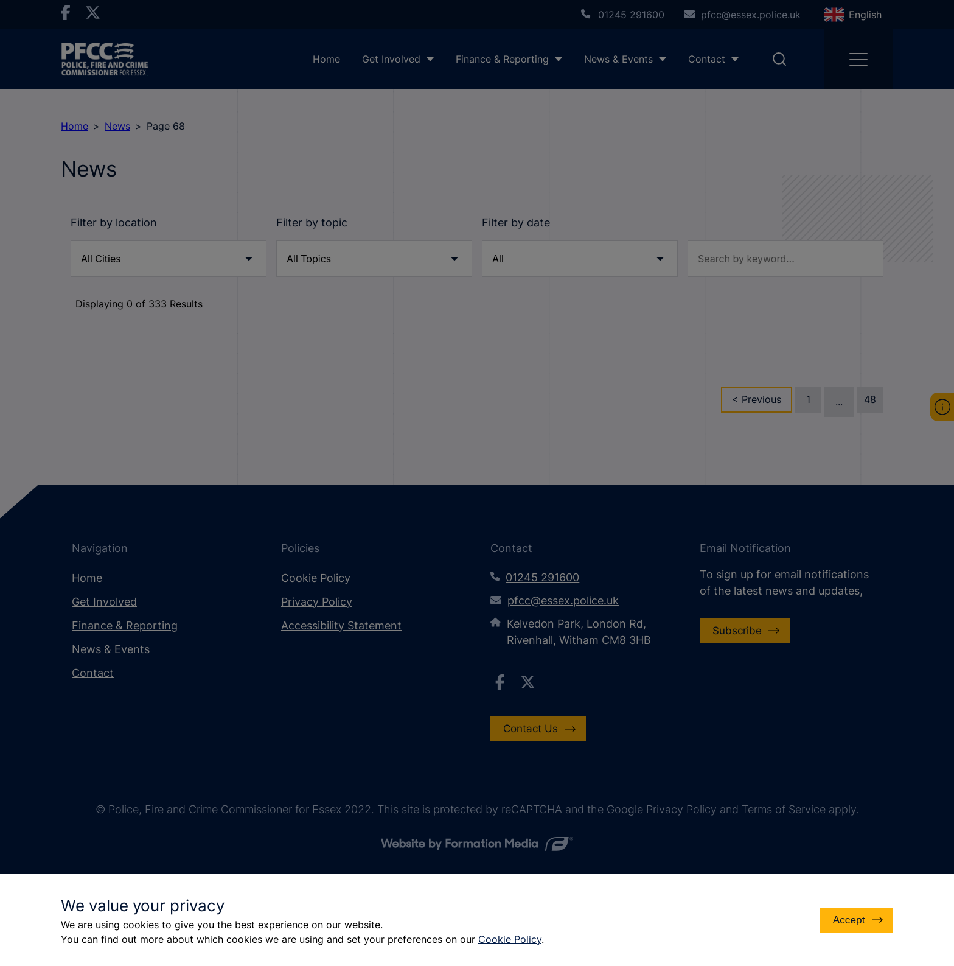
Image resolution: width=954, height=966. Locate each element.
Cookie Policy (509, 939)
